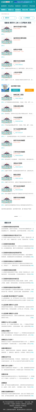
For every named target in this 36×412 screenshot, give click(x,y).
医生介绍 (25, 9)
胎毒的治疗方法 (6, 357)
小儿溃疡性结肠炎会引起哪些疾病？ (12, 261)
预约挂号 (15, 90)
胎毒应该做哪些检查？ (8, 391)
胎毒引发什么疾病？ (7, 365)
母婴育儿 (4, 9)
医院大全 (11, 9)
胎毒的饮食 (4, 374)
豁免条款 (12, 405)
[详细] (31, 231)
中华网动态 (23, 405)
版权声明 (29, 404)
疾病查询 (32, 9)
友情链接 (17, 405)
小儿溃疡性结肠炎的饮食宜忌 (10, 278)
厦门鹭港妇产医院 (26, 209)
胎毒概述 (4, 383)
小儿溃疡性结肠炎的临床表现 (10, 226)
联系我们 (18, 404)
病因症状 (18, 6)
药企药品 (11, 6)
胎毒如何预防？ (6, 331)
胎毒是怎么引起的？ (7, 339)
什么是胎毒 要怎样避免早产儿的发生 (12, 296)
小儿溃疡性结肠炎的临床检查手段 (11, 252)
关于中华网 (7, 404)
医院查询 (18, 9)
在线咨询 (29, 90)
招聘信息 (24, 404)
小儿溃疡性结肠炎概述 (8, 244)
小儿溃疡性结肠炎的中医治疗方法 (11, 235)
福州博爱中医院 (17, 209)
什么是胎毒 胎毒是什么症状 (9, 313)
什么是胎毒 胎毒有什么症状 (9, 305)
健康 (11, 2)
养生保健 (32, 6)
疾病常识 (25, 6)
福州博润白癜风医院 (6, 209)
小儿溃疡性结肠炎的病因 (8, 270)
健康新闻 (4, 6)
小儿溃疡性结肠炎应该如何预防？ (11, 287)
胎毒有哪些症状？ (6, 348)
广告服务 (12, 404)
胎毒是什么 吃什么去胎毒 (9, 322)
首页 (2, 14)
